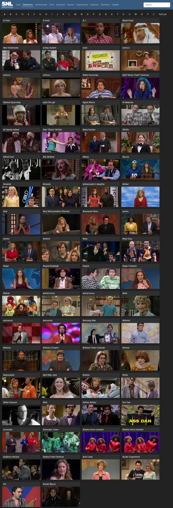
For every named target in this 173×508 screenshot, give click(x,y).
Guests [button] (70, 4)
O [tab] (87, 14)
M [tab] (75, 14)
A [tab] (4, 14)
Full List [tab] (162, 14)
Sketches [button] (105, 4)
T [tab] (117, 14)
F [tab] (34, 14)
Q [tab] (100, 14)
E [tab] (28, 14)
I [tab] (51, 14)
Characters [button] (28, 4)
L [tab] (69, 14)
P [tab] (93, 14)
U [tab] (123, 14)
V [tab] (129, 14)
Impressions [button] (82, 4)
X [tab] (142, 14)
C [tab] (16, 14)
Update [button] (115, 4)
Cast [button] (18, 4)
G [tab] (40, 14)
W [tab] (136, 14)
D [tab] (22, 14)
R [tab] (106, 14)
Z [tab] (153, 14)
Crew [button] (51, 4)
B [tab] (10, 14)
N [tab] (81, 14)
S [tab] (111, 14)
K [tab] (63, 14)
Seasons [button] (94, 4)
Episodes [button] (60, 4)
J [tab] (57, 14)
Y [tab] (147, 14)
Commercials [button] (41, 4)
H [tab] (46, 14)
